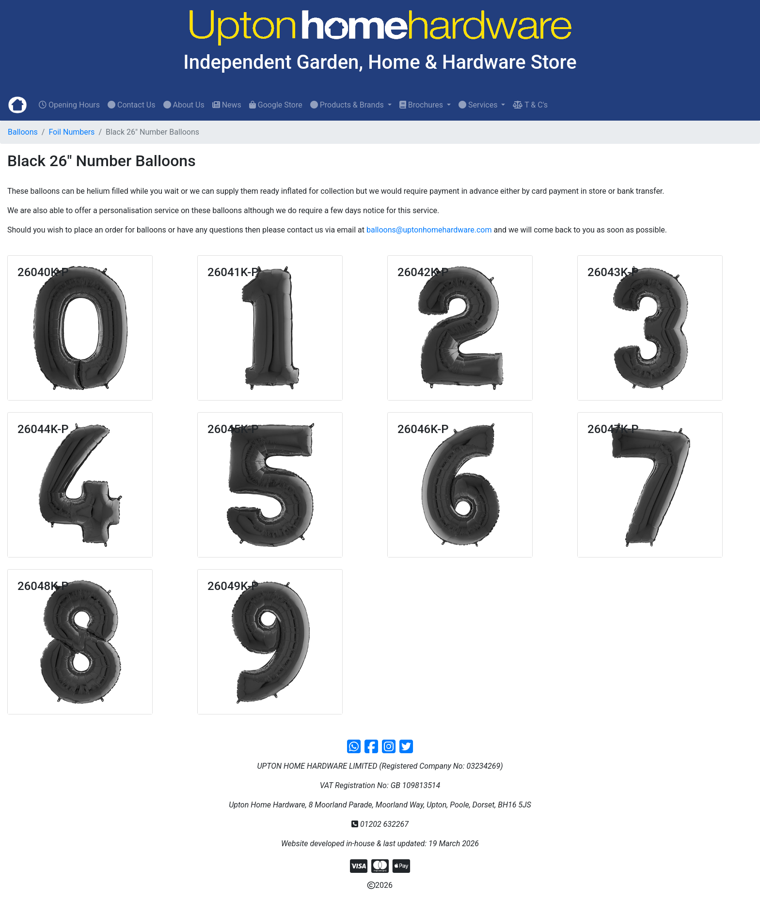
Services (479, 104)
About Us (184, 104)
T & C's (530, 104)
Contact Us (132, 104)
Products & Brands (348, 104)
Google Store (275, 104)
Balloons (23, 132)
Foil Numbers (71, 132)
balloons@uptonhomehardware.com (429, 229)
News (226, 104)
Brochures (422, 104)
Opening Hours (69, 104)
